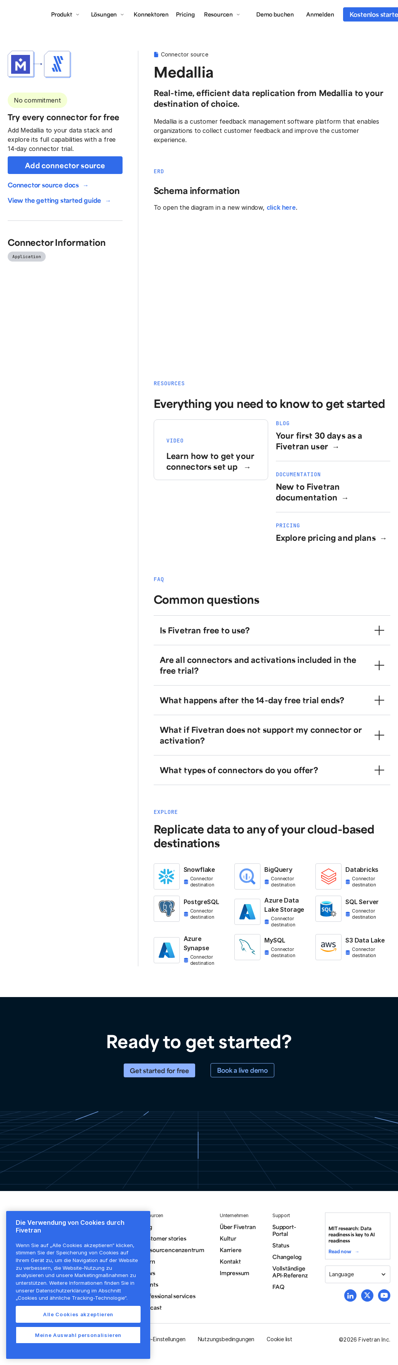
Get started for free (159, 1070)
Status (280, 1245)
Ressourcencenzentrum (172, 1249)
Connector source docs (43, 185)
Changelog (287, 1256)
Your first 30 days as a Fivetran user (319, 440)
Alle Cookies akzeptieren (78, 1314)
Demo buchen (275, 14)
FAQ (278, 1286)
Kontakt (230, 1261)
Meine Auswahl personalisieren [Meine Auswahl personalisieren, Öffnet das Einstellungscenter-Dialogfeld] (78, 1335)
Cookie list (279, 1339)
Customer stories (163, 1238)
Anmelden (320, 14)
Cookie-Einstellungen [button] (159, 1339)
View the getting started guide (54, 200)
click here (281, 207)
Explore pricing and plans (326, 537)
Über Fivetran (238, 1226)
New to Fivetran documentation (308, 491)
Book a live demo (242, 1070)
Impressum (234, 1272)
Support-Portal (284, 1230)
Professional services (168, 1295)
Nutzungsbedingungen (226, 1339)
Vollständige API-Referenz (290, 1272)
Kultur (228, 1238)
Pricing (185, 14)
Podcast (151, 1307)
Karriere (230, 1249)
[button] (65, 14)
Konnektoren (151, 14)
